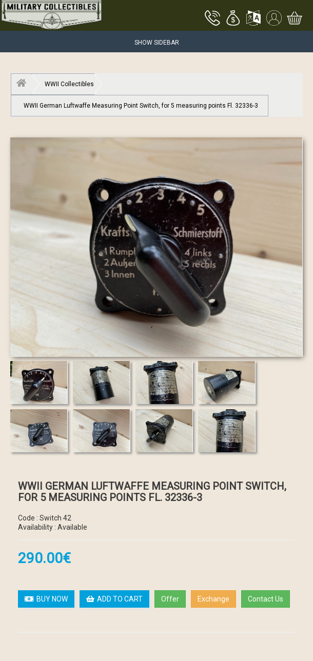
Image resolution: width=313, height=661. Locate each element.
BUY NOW (46, 599)
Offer (170, 599)
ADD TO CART (114, 599)
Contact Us (265, 599)
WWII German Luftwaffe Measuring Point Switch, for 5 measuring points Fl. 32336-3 (141, 105)
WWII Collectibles (69, 84)
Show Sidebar (156, 42)
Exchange (213, 599)
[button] (233, 19)
